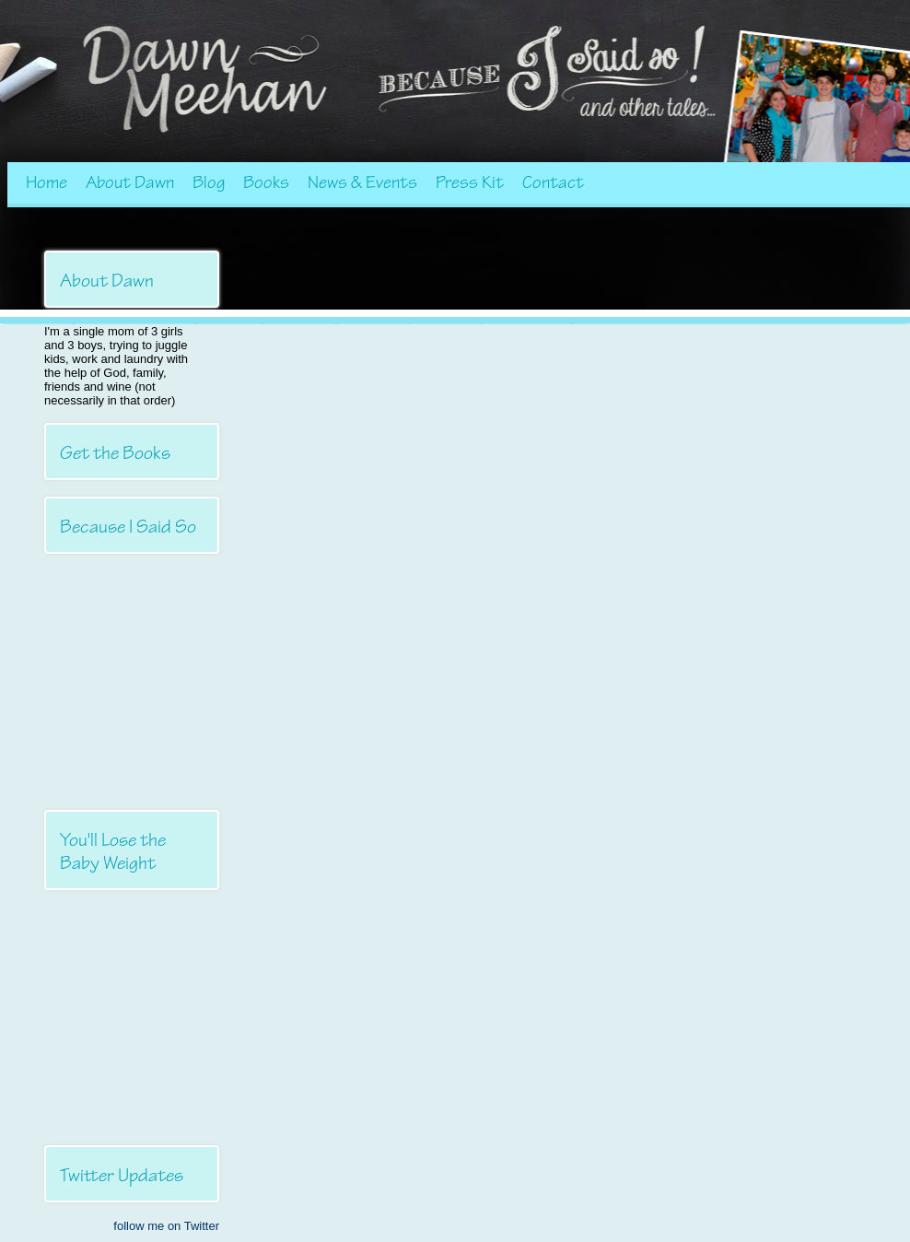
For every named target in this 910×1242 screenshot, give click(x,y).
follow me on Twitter (166, 1226)
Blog (208, 182)
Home (46, 182)
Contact (553, 182)
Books (266, 182)
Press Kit (470, 182)
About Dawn (130, 182)
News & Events (362, 182)
